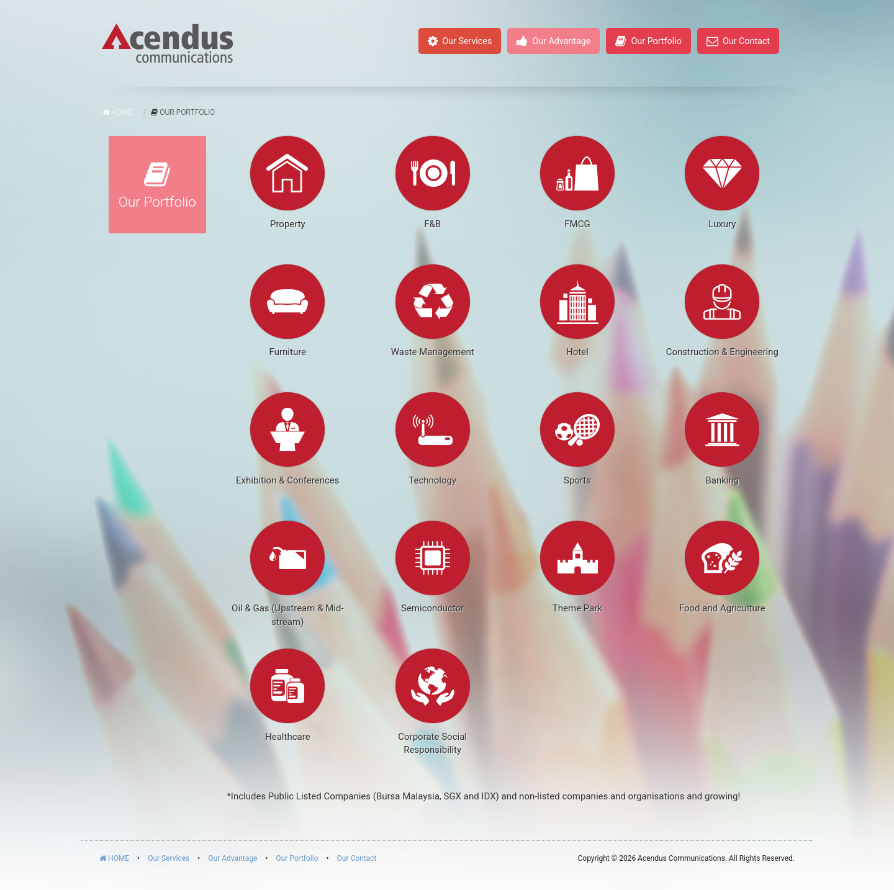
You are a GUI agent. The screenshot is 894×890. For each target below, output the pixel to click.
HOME (114, 858)
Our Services (460, 41)
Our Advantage (553, 41)
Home (117, 112)
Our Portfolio (648, 41)
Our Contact (738, 41)
